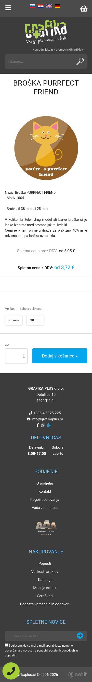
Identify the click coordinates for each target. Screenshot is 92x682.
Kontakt (45, 491)
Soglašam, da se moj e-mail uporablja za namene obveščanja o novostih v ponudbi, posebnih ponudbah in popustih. (41, 650)
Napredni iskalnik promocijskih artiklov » (59, 49)
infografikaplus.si (47, 419)
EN (49, 6)
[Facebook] (38, 425)
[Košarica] (83, 8)
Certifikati (45, 596)
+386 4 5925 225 (47, 413)
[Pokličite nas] (11, 671)
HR (41, 6)
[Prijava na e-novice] (80, 636)
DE (57, 6)
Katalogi (45, 580)
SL (32, 6)
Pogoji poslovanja (44, 499)
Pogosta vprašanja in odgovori (45, 604)
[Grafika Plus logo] (46, 32)
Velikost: (23, 309)
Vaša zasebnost (45, 507)
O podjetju (45, 483)
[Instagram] (42, 425)
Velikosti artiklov (44, 571)
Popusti (45, 563)
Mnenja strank (44, 588)
